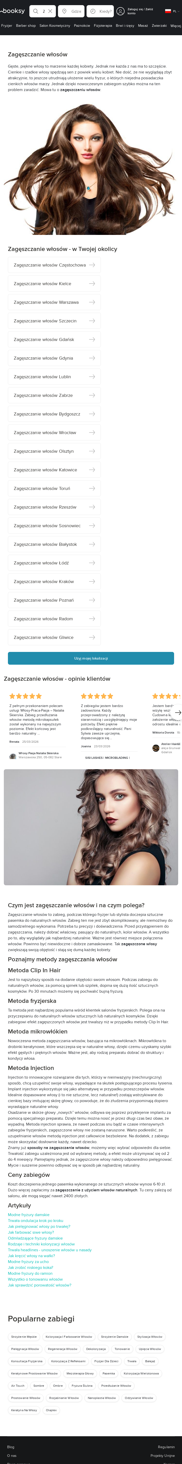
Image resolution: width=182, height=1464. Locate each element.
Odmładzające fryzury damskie (35, 1238)
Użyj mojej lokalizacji (91, 658)
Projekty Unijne (163, 1455)
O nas (12, 1455)
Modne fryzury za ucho (28, 1262)
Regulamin (166, 1447)
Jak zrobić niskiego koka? (30, 1267)
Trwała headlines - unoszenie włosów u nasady (50, 1250)
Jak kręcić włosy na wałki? (31, 1256)
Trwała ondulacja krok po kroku (35, 1220)
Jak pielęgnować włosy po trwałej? (39, 1226)
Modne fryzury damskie (29, 1215)
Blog (10, 1447)
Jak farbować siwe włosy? (31, 1232)
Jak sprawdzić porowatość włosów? (39, 1285)
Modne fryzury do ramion (30, 1273)
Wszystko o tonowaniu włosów (35, 1279)
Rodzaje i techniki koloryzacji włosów (41, 1244)
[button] (42, 11)
